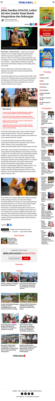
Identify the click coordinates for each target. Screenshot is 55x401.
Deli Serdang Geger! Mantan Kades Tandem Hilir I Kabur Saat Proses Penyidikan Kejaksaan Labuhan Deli (47, 118)
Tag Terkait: (5, 229)
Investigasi (44, 90)
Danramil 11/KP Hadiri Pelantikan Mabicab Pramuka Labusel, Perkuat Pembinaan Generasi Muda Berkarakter (19, 117)
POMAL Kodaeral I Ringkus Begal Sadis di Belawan (9, 284)
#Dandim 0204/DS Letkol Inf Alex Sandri (20, 229)
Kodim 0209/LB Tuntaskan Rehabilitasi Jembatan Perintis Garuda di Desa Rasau (28, 306)
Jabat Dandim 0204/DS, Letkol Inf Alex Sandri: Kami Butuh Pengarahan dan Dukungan (9, 242)
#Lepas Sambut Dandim (25, 231)
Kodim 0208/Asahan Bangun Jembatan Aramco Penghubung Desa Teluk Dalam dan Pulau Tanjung (10, 306)
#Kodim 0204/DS (6, 231)
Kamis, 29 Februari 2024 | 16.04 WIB (12, 21)
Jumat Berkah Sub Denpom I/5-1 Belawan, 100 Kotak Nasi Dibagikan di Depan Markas (28, 286)
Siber (19, 391)
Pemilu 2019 (44, 84)
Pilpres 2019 (44, 78)
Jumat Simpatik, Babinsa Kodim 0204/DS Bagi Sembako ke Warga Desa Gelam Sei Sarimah (9, 327)
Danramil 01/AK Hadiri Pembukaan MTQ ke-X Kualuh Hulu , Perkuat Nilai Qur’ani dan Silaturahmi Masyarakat (9, 348)
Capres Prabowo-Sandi (46, 98)
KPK (42, 75)
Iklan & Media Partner (35, 391)
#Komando (15, 231)
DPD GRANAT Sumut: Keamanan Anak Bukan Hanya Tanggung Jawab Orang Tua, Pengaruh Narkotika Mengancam (27, 328)
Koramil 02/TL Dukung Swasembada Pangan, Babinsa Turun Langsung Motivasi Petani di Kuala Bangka (18, 113)
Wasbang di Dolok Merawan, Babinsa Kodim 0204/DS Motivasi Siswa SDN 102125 (18, 121)
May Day (43, 87)
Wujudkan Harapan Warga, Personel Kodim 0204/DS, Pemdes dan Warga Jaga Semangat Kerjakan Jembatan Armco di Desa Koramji (18, 126)
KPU (42, 81)
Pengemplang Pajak (45, 94)
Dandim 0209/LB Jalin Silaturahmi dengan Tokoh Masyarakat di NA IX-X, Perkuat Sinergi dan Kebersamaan (28, 348)
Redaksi (15, 391)
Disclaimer (25, 391)
